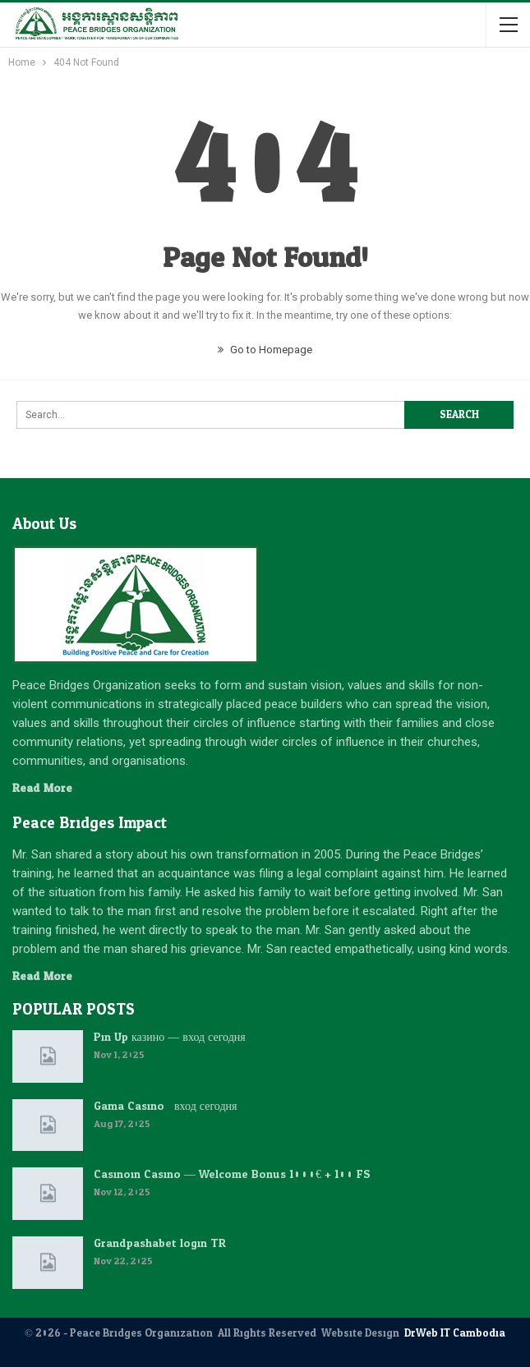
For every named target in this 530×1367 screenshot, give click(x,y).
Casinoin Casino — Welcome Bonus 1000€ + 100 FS (232, 1174)
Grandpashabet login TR (160, 1243)
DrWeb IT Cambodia (454, 1333)
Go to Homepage (265, 349)
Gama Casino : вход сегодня (165, 1106)
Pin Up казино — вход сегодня (170, 1037)
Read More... (46, 788)
